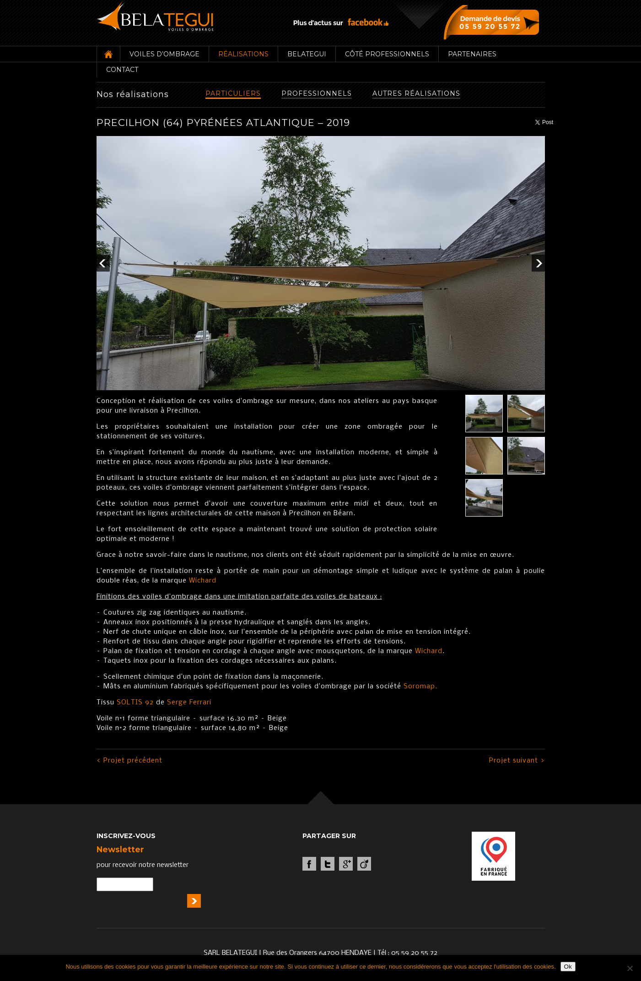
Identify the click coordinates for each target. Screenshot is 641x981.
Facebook (309, 864)
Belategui (306, 54)
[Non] (629, 968)
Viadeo (364, 864)
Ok (568, 966)
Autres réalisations (416, 93)
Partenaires (472, 54)
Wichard (202, 580)
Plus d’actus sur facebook (340, 22)
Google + (346, 864)
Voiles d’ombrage (164, 54)
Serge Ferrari (189, 702)
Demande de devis (493, 22)
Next (538, 263)
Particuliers (233, 93)
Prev (103, 263)
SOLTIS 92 (134, 702)
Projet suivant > (517, 760)
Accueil (108, 54)
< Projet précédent (129, 760)
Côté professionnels (387, 54)
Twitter (327, 864)
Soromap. (420, 686)
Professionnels (316, 93)
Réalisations (243, 54)
